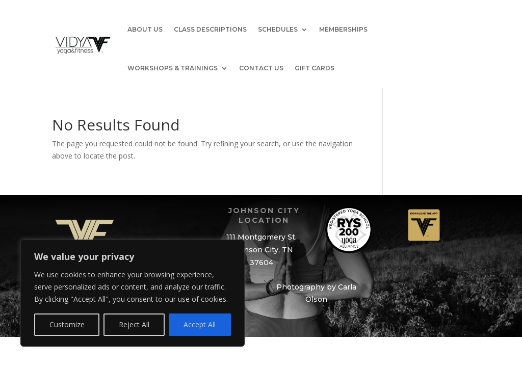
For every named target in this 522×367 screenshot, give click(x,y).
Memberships (343, 29)
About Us (145, 29)
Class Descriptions (210, 29)
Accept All (200, 324)
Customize (67, 324)
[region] (132, 293)
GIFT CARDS (314, 68)
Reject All (134, 324)
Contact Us (261, 68)
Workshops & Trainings (172, 68)
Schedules (278, 29)
